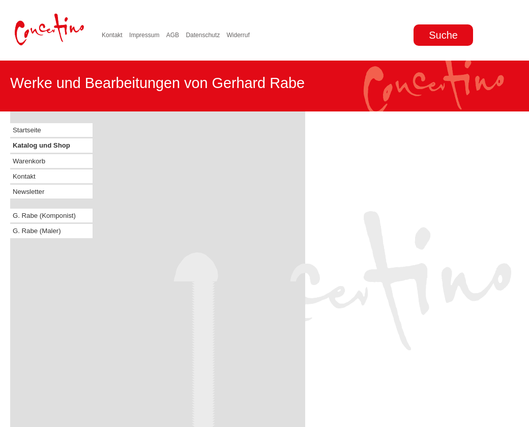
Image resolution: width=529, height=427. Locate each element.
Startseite (27, 130)
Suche (443, 35)
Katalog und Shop (41, 145)
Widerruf (237, 35)
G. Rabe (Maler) (37, 231)
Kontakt (112, 35)
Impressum (144, 35)
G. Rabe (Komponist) (44, 215)
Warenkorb (29, 161)
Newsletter (28, 191)
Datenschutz (203, 35)
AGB (172, 35)
